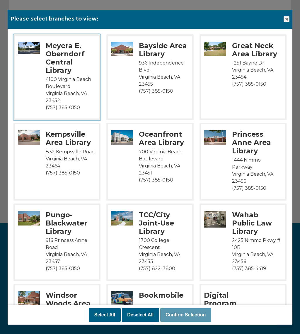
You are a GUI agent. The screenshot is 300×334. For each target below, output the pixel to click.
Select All (104, 314)
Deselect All (140, 314)
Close (286, 19)
